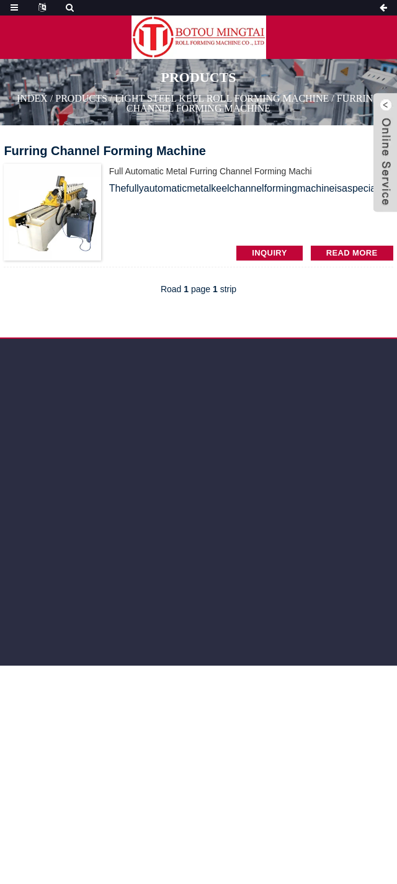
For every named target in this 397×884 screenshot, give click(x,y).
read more (352, 252)
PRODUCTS (81, 98)
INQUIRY (269, 252)
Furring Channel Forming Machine (253, 103)
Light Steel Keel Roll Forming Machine (222, 98)
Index (32, 98)
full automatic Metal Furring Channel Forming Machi (210, 171)
